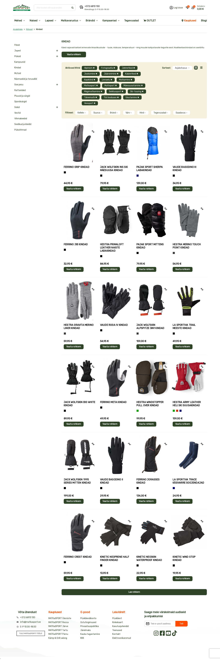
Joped (17, 50)
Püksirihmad (20, 130)
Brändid (90, 20)
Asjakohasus (182, 68)
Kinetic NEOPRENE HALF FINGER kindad (114, 558)
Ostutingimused (88, 622)
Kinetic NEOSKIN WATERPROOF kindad (149, 558)
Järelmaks (85, 630)
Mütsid (17, 73)
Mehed (18, 20)
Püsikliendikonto (88, 618)
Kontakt (116, 634)
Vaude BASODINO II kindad (111, 481)
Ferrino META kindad (113, 402)
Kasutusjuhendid (120, 626)
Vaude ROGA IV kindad (114, 325)
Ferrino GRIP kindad (76, 167)
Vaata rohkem (74, 54)
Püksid (17, 56)
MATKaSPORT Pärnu (58, 634)
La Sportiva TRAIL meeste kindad (184, 327)
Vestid (17, 113)
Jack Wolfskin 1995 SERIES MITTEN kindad (77, 481)
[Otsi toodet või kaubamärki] (52, 8)
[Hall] (174, 253)
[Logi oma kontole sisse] (176, 7)
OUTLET (150, 20)
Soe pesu (18, 84)
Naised (33, 20)
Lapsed (49, 20)
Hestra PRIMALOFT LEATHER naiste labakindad (112, 247)
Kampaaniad (110, 20)
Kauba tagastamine (90, 634)
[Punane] (177, 411)
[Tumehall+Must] (65, 172)
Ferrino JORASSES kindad (148, 481)
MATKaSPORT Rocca (58, 622)
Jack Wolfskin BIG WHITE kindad (79, 404)
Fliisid (17, 45)
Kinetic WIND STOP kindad (184, 558)
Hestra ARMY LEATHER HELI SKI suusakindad (187, 404)
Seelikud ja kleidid (22, 124)
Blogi (204, 20)
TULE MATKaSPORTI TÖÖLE (30, 633)
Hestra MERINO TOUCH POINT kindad (187, 246)
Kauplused (188, 20)
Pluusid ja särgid (22, 96)
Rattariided (20, 90)
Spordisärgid (20, 101)
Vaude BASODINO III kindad (184, 169)
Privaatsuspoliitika (89, 626)
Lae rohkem (134, 592)
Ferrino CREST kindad (78, 556)
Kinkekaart (117, 622)
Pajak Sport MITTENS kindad (150, 246)
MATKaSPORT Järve (58, 626)
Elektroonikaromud (121, 638)
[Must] (101, 175)
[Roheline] (137, 411)
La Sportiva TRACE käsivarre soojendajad (188, 481)
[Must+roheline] (174, 333)
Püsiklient (117, 618)
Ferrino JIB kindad (76, 244)
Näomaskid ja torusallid (25, 79)
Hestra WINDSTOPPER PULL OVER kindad (150, 404)
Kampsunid (19, 62)
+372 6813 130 (92, 6)
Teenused (117, 630)
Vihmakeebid (20, 118)
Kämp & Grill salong (57, 638)
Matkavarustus (69, 20)
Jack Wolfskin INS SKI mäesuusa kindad (114, 169)
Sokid (17, 107)
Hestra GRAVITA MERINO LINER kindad (79, 327)
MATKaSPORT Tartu (58, 630)
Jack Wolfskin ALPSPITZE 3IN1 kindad (150, 327)
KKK (82, 638)
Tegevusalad (131, 20)
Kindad (17, 67)
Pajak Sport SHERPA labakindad (149, 169)
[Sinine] (137, 175)
